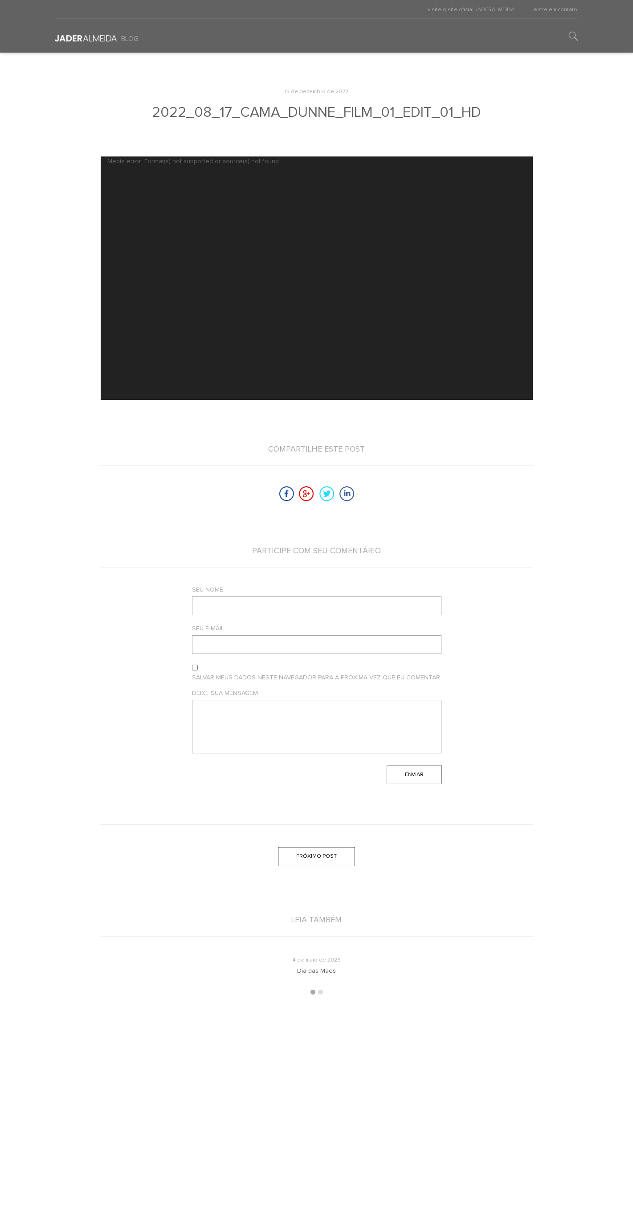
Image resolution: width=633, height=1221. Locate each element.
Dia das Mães (316, 971)
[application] (317, 278)
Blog (130, 38)
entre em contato (555, 9)
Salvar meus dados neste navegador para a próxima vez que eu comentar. (316, 677)
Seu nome (207, 590)
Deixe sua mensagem (225, 693)
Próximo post (316, 856)
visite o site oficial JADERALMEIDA (471, 9)
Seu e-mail (208, 628)
